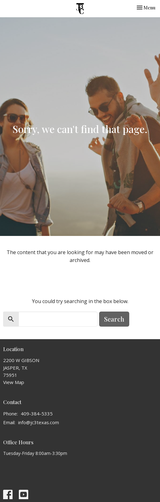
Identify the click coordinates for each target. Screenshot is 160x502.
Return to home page (80, 277)
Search (114, 319)
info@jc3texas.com (38, 422)
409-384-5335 (37, 413)
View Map (13, 382)
